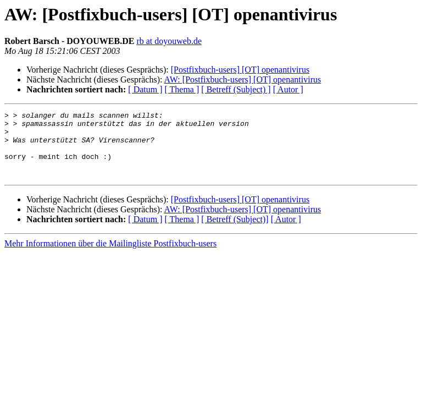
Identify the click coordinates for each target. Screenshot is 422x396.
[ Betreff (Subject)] (234, 232)
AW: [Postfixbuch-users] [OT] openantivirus (242, 79)
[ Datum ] (145, 89)
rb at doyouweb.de (169, 41)
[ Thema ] (182, 89)
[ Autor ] (288, 89)
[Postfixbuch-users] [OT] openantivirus (240, 69)
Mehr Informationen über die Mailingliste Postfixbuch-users (110, 256)
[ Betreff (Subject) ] (235, 89)
